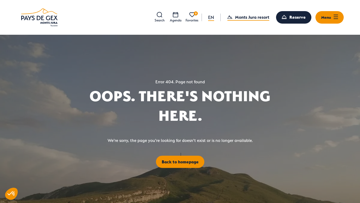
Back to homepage (180, 161)
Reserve (297, 17)
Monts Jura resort (252, 17)
